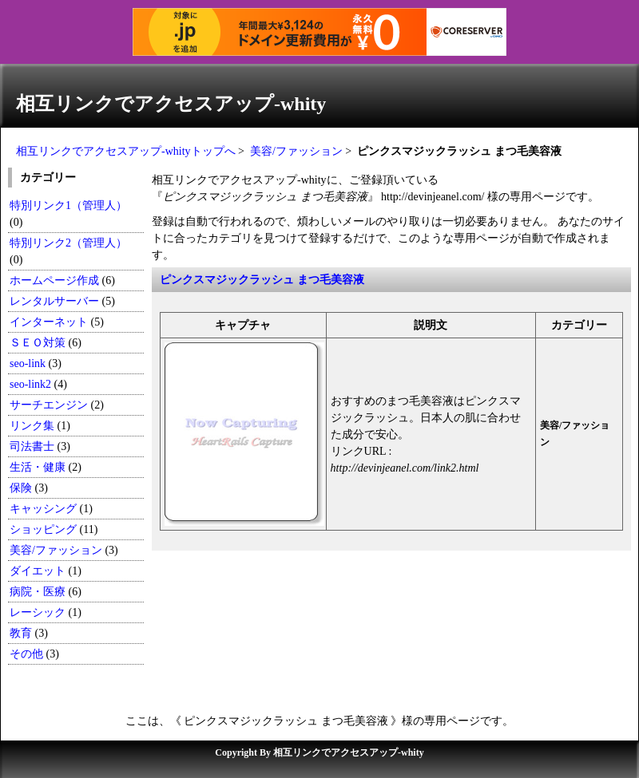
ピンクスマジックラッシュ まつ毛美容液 (262, 280)
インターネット (49, 322)
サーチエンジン (49, 405)
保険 (21, 488)
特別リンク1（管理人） (68, 205)
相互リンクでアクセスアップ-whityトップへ (126, 151)
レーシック (37, 612)
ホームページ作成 (54, 280)
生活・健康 (37, 467)
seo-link (28, 363)
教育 (21, 633)
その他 (26, 654)
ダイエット (37, 571)
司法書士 (32, 446)
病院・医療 (37, 592)
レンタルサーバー (54, 301)
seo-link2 (30, 384)
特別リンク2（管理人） (68, 243)
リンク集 (32, 426)
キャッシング (43, 509)
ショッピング (43, 529)
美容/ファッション (296, 151)
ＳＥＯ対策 (37, 343)
